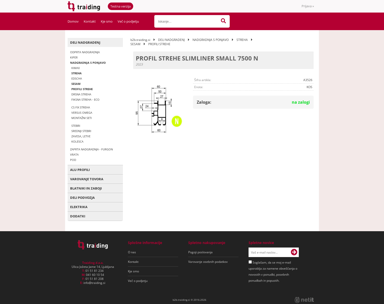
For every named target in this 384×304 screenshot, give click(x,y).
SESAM (75, 84)
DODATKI (77, 216)
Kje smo (107, 21)
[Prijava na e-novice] (294, 252)
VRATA (74, 154)
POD (73, 160)
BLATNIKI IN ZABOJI (86, 188)
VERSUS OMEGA (81, 112)
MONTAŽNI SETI (81, 118)
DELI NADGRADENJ (85, 42)
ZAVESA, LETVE (80, 136)
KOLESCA (77, 141)
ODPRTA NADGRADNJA (85, 52)
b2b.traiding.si (140, 40)
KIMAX (75, 68)
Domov (73, 21)
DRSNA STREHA (81, 94)
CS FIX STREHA (80, 107)
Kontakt (90, 21)
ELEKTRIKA (78, 207)
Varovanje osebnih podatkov (208, 262)
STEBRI (75, 126)
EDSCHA (76, 78)
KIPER (74, 57)
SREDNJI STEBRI (81, 131)
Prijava (308, 6)
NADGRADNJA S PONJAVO (88, 63)
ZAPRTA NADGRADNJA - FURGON (91, 149)
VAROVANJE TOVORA (86, 179)
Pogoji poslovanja (200, 252)
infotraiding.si (94, 283)
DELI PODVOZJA (82, 197)
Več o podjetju (128, 21)
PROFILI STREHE (82, 89)
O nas (132, 252)
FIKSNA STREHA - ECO (85, 99)
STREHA (76, 73)
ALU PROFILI (80, 169)
